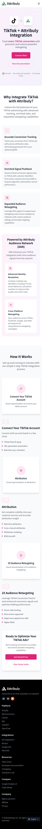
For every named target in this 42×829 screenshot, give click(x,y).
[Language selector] (33, 819)
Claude (5, 717)
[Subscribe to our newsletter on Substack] (12, 698)
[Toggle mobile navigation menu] (39, 3)
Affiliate (5, 802)
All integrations (8, 739)
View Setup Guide (21, 664)
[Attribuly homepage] (11, 3)
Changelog (6, 769)
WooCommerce (8, 714)
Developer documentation (13, 765)
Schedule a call (8, 772)
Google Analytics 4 (9, 783)
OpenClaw (6, 728)
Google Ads (6, 746)
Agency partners (8, 798)
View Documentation (21, 63)
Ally (3, 721)
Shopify (5, 710)
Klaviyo (5, 743)
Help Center (7, 761)
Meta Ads (5, 750)
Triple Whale (7, 787)
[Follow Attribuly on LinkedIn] (3, 698)
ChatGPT (5, 724)
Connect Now (21, 55)
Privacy (5, 806)
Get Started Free (21, 657)
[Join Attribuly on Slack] (8, 698)
